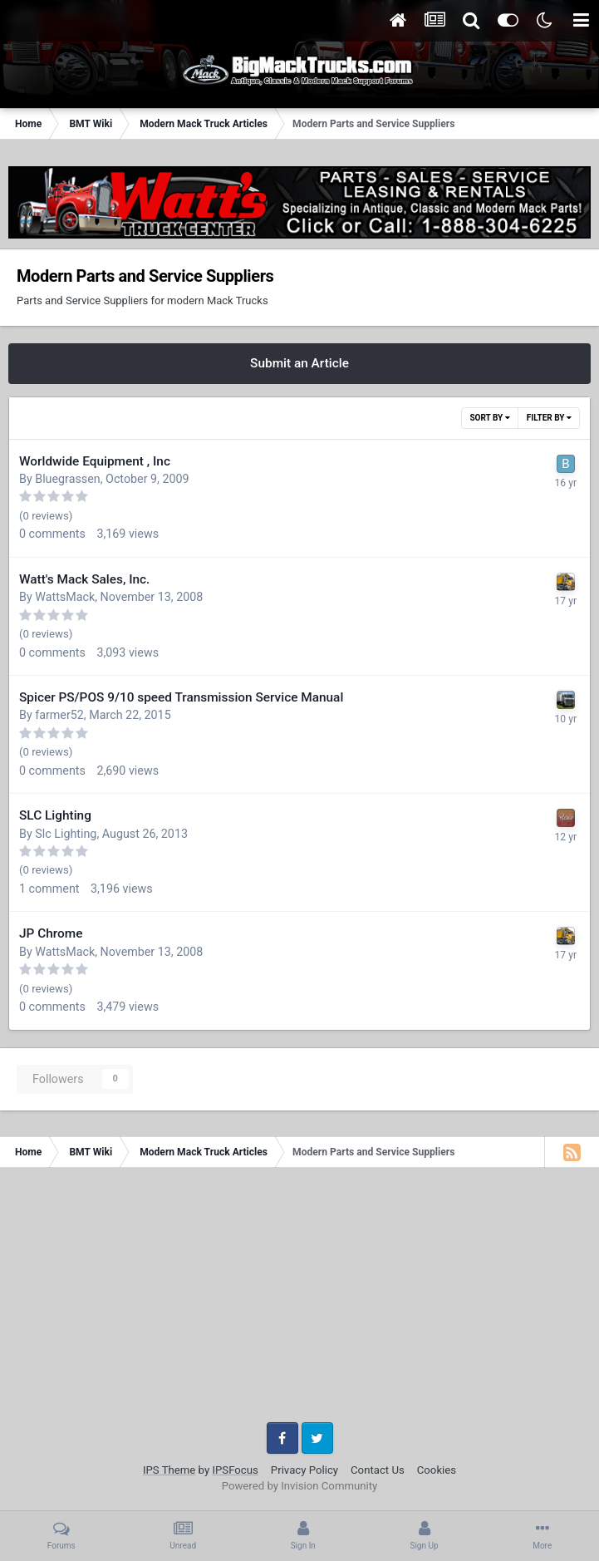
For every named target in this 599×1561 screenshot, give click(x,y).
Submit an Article (299, 363)
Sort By (489, 417)
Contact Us (378, 1470)
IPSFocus (235, 1470)
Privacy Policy (304, 1470)
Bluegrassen (67, 478)
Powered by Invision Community (300, 1486)
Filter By (549, 417)
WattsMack (65, 596)
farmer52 (59, 714)
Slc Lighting (65, 833)
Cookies (436, 1470)
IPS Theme (169, 1470)
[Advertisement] (299, 1300)
